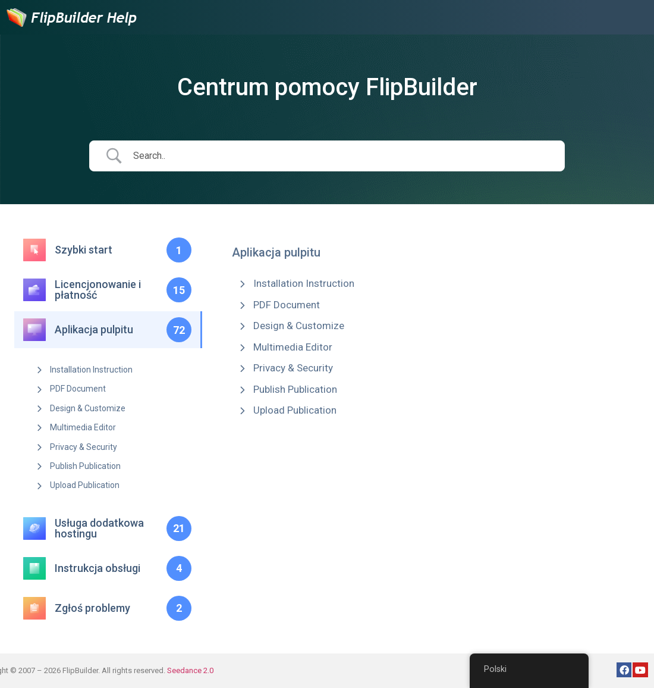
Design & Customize (87, 408)
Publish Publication (85, 466)
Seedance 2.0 (190, 670)
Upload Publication (85, 485)
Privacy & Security (83, 447)
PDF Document (78, 388)
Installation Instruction (91, 369)
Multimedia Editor (83, 427)
